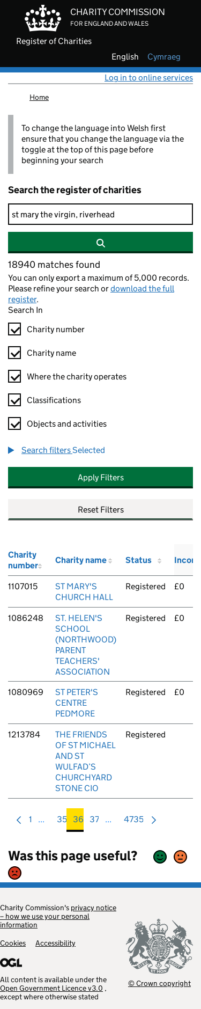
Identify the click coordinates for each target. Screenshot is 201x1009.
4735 (134, 822)
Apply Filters (101, 477)
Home (39, 97)
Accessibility (55, 943)
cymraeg (164, 57)
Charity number (56, 329)
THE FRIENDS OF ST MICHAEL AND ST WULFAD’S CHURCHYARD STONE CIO (85, 761)
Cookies (13, 943)
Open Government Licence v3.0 (51, 988)
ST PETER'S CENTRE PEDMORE (76, 703)
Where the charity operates (76, 376)
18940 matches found (54, 264)
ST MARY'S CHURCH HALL (84, 591)
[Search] (100, 214)
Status (138, 560)
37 (94, 822)
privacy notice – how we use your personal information (58, 916)
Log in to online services (149, 77)
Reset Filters (101, 509)
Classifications (54, 400)
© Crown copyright (159, 983)
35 (62, 822)
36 (78, 822)
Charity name (51, 353)
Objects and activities (67, 424)
